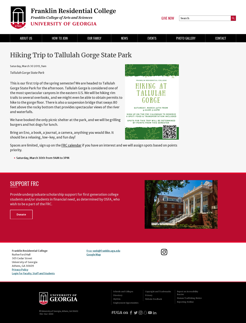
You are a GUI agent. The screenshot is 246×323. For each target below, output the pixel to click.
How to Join (60, 38)
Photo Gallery (185, 38)
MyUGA (116, 299)
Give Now (167, 18)
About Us (26, 38)
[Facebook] (131, 313)
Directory (117, 295)
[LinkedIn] (155, 313)
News (124, 38)
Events (152, 38)
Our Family (94, 38)
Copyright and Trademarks (158, 291)
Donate (21, 214)
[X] (136, 313)
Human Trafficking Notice (189, 298)
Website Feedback (153, 299)
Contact (220, 38)
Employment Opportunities (126, 303)
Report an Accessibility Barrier (187, 293)
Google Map (93, 254)
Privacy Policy (20, 269)
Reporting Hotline (185, 302)
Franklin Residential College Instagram (164, 252)
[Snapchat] (145, 313)
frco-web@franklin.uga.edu (103, 250)
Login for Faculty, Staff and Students (33, 273)
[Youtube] (150, 313)
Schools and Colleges (123, 291)
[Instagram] (140, 313)
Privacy (148, 295)
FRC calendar (71, 145)
